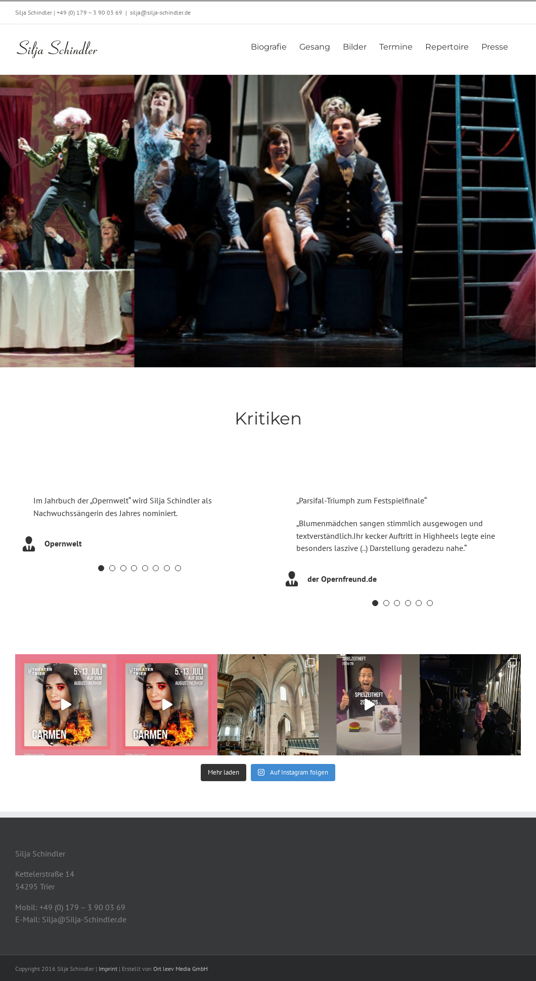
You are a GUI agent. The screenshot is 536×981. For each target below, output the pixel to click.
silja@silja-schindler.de (160, 12)
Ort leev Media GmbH (180, 968)
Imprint (108, 968)
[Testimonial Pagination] (101, 568)
